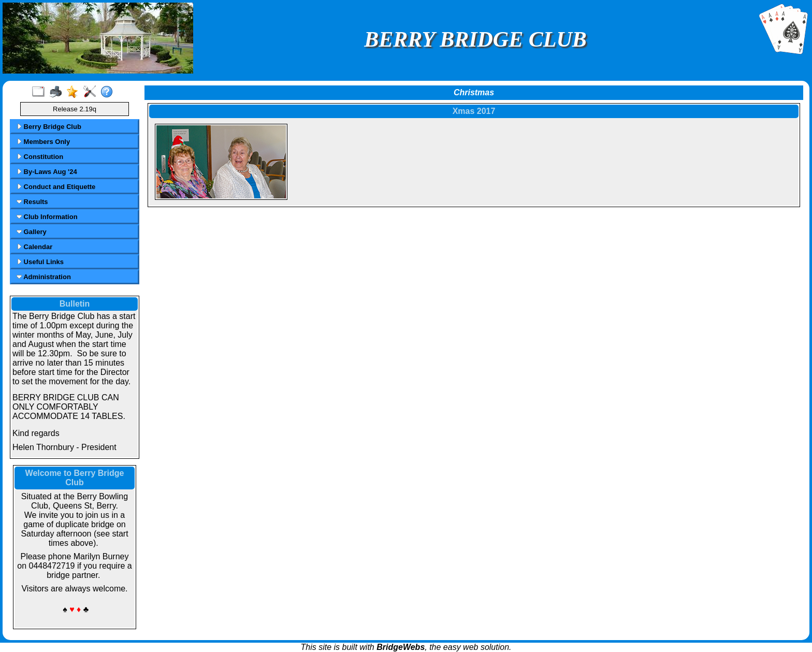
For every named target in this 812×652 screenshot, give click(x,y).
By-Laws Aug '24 (47, 172)
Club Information (47, 217)
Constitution (40, 157)
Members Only (43, 142)
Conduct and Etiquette (56, 187)
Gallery (32, 232)
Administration (44, 277)
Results (32, 202)
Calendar (34, 247)
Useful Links (40, 262)
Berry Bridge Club (49, 127)
